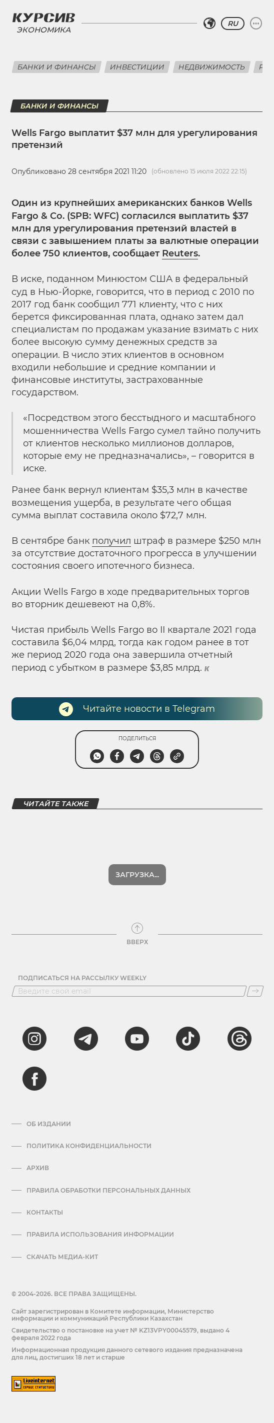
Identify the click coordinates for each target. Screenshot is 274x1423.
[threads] (240, 1039)
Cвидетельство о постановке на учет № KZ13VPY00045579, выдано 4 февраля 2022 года (121, 1334)
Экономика (43, 29)
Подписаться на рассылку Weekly (82, 978)
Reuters (180, 253)
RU (233, 23)
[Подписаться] (255, 991)
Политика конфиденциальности (89, 1146)
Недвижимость (212, 66)
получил (111, 540)
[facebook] (34, 1079)
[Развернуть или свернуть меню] (256, 23)
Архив (37, 1168)
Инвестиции (137, 66)
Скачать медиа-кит (62, 1257)
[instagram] (34, 1039)
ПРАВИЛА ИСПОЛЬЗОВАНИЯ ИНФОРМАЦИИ (100, 1234)
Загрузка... (137, 874)
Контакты (44, 1212)
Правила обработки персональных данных (108, 1190)
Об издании (48, 1124)
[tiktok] (188, 1039)
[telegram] (86, 1039)
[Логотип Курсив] (44, 17)
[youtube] (137, 1039)
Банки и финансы (56, 66)
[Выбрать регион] (209, 23)
